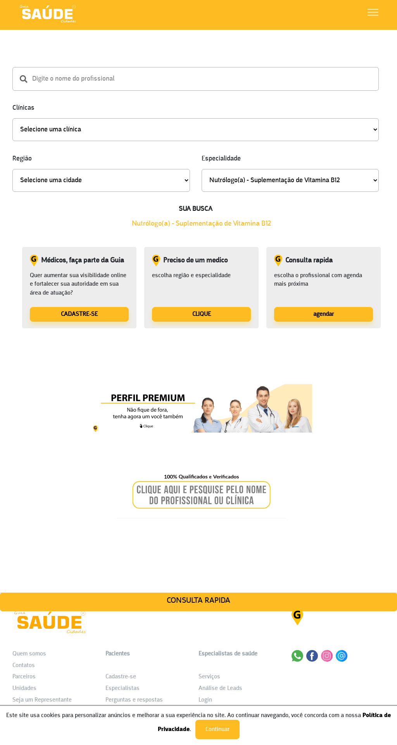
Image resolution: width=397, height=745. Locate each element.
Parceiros (24, 677)
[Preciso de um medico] (201, 313)
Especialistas (122, 688)
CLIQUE (201, 314)
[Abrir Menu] (373, 13)
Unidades (24, 688)
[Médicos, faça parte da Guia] (79, 313)
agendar (323, 314)
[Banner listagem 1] (201, 430)
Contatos (23, 665)
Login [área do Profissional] (205, 700)
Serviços (209, 677)
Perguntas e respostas (134, 700)
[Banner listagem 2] (201, 516)
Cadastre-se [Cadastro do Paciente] (120, 677)
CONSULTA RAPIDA (198, 601)
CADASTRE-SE (79, 314)
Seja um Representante (42, 700)
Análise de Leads (220, 688)
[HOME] (47, 22)
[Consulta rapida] (323, 313)
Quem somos (29, 654)
